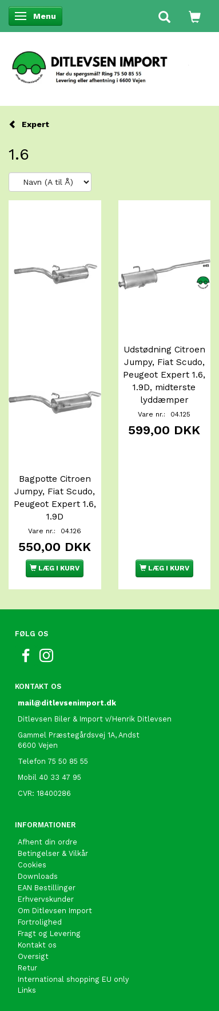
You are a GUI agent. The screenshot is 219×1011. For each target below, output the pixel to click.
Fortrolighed (40, 922)
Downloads (38, 876)
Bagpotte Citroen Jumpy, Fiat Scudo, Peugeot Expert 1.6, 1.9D (55, 498)
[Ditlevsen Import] (109, 63)
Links (27, 990)
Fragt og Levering (49, 933)
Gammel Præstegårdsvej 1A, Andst (79, 735)
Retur (27, 968)
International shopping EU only (73, 979)
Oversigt (33, 956)
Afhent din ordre (47, 842)
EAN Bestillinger (46, 887)
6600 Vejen (38, 745)
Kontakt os (37, 945)
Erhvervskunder (46, 899)
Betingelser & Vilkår (53, 853)
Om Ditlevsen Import (55, 910)
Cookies (32, 865)
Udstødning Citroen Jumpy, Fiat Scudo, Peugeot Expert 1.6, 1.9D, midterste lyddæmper (164, 374)
